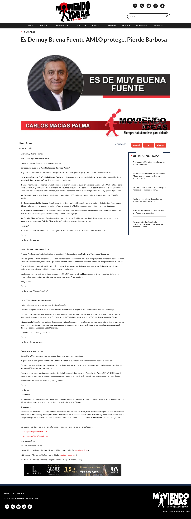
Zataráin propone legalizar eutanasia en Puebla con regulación (148, 211)
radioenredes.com (68, 455)
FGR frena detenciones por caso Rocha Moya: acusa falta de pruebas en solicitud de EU (149, 175)
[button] (136, 145)
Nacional (45, 26)
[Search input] (147, 16)
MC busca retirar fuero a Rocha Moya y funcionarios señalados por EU (149, 188)
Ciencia (96, 26)
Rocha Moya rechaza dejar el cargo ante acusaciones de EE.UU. (147, 200)
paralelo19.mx (81, 450)
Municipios (141, 26)
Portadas (81, 26)
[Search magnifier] (167, 16)
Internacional (63, 26)
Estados (126, 26)
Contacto (158, 26)
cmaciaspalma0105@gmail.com (34, 436)
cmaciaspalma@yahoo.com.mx (34, 431)
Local (31, 26)
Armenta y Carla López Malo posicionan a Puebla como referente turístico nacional (148, 224)
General (29, 32)
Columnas (111, 26)
